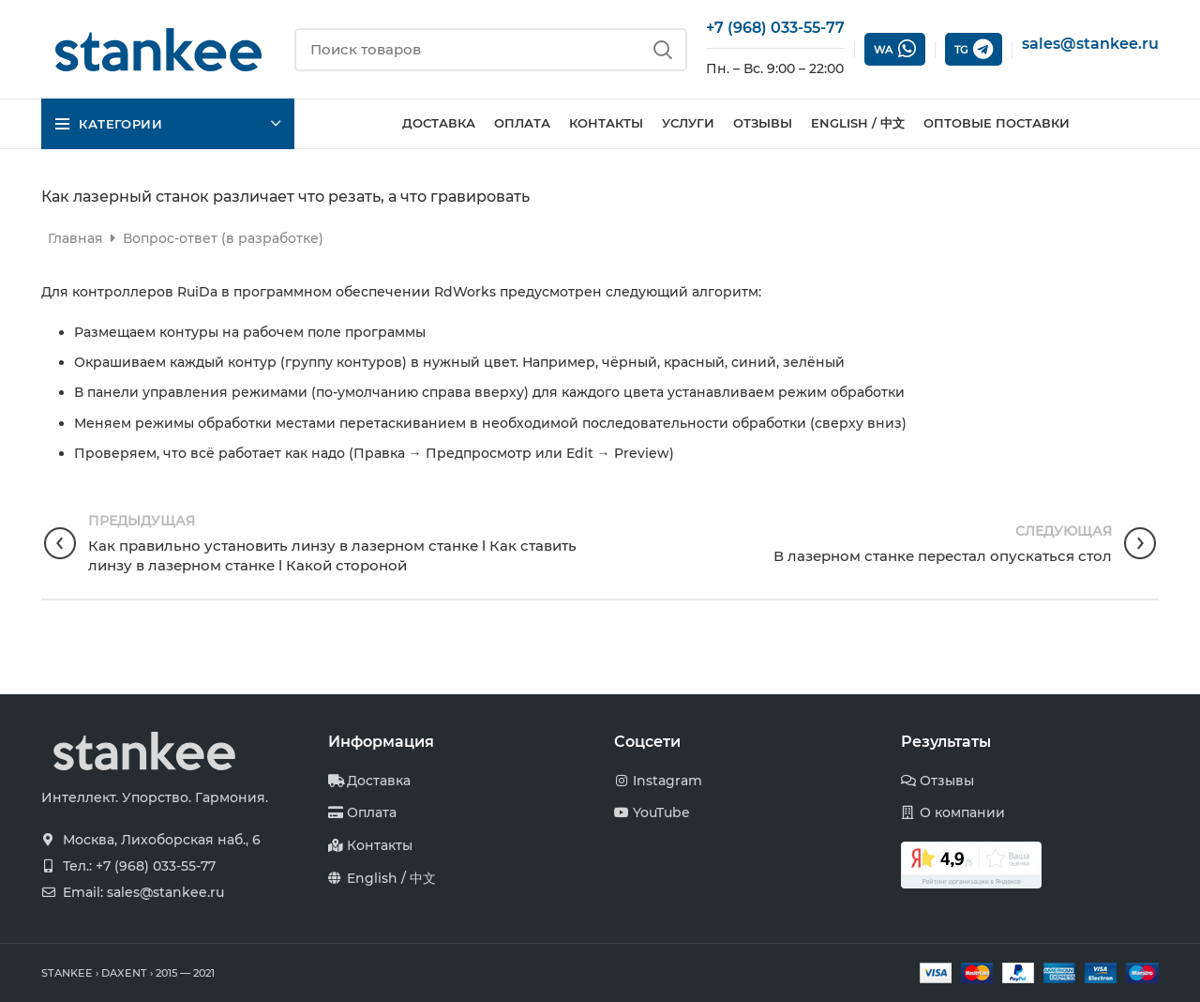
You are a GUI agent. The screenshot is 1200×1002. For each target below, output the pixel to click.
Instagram (667, 780)
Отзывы (947, 780)
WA (895, 49)
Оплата (372, 812)
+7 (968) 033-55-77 (775, 28)
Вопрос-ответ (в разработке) (223, 238)
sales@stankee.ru (1090, 44)
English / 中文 (391, 878)
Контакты (379, 845)
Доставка (379, 780)
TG (973, 49)
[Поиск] (490, 49)
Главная (77, 238)
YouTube (661, 812)
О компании (962, 812)
